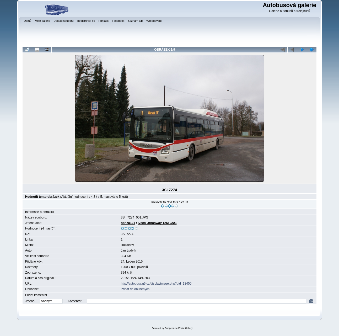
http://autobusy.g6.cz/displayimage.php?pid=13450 (156, 283)
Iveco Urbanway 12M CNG (157, 223)
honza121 (128, 223)
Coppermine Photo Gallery (178, 328)
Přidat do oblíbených (135, 289)
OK (311, 301)
